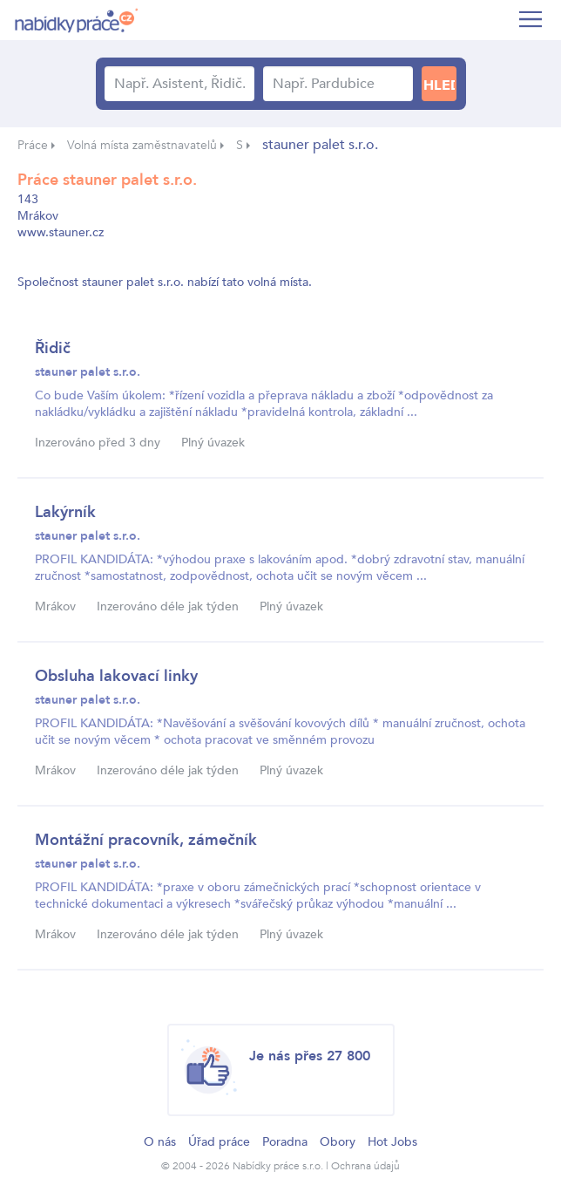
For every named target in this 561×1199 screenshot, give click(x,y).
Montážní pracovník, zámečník (146, 840)
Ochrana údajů (365, 1166)
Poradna (285, 1142)
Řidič (53, 348)
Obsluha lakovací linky (116, 676)
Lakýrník (65, 512)
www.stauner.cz (60, 232)
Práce (32, 145)
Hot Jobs (392, 1142)
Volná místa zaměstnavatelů (142, 145)
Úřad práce (219, 1142)
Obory (337, 1142)
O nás (160, 1142)
